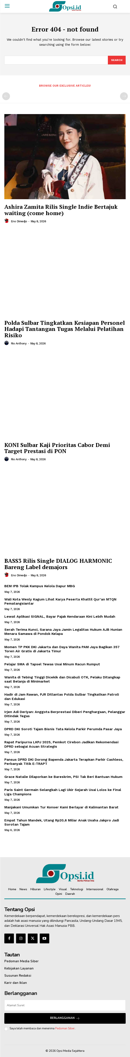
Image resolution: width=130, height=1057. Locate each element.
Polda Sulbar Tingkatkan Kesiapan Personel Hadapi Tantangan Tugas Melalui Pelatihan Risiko (64, 329)
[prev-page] (6, 96)
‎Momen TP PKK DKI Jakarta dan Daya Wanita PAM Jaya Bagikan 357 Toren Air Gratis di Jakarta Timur (62, 649)
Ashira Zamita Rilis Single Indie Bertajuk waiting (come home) (61, 210)
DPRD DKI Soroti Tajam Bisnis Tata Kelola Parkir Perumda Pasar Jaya (63, 729)
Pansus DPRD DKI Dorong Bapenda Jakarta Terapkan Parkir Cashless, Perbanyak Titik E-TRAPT (63, 761)
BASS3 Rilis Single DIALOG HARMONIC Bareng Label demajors (58, 564)
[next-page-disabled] (124, 96)
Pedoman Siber (65, 1028)
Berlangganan (65, 1018)
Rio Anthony (19, 343)
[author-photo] (7, 221)
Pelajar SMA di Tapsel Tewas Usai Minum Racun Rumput (52, 664)
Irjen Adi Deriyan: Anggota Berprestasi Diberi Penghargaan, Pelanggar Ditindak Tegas (64, 714)
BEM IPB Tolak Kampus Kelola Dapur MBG (39, 586)
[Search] (117, 60)
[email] (65, 1005)
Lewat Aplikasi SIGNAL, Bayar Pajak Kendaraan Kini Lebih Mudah (59, 616)
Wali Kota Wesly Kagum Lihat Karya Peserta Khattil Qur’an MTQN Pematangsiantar (60, 601)
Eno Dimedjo (19, 221)
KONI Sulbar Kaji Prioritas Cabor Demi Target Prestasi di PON (57, 448)
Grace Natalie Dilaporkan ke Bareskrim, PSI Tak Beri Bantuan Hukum (63, 777)
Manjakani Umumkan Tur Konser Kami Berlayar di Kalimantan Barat (61, 807)
